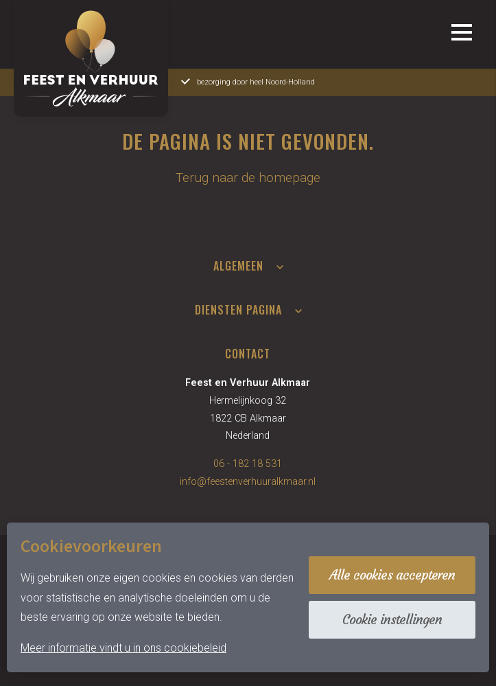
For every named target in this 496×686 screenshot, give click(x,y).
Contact (247, 353)
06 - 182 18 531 (247, 464)
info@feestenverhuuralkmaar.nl (248, 482)
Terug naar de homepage (248, 177)
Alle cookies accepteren (392, 575)
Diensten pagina (238, 309)
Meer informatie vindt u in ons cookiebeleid (123, 647)
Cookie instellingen (392, 619)
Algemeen (238, 266)
